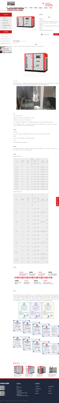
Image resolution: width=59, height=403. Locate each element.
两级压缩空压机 (16, 8)
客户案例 (30, 7)
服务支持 (45, 7)
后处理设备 (5, 27)
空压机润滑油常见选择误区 (4, 34)
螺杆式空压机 (15, 10)
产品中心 (26, 7)
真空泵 (20, 10)
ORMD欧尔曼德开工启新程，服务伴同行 (6, 41)
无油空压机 (11, 7)
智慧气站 (35, 7)
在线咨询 (56, 34)
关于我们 (50, 7)
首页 (7, 7)
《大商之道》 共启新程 (4, 36)
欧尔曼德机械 (25, 400)
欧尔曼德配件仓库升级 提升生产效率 (6, 43)
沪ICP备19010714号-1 (15, 400)
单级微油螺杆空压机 (6, 25)
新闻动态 (40, 7)
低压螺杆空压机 (21, 8)
